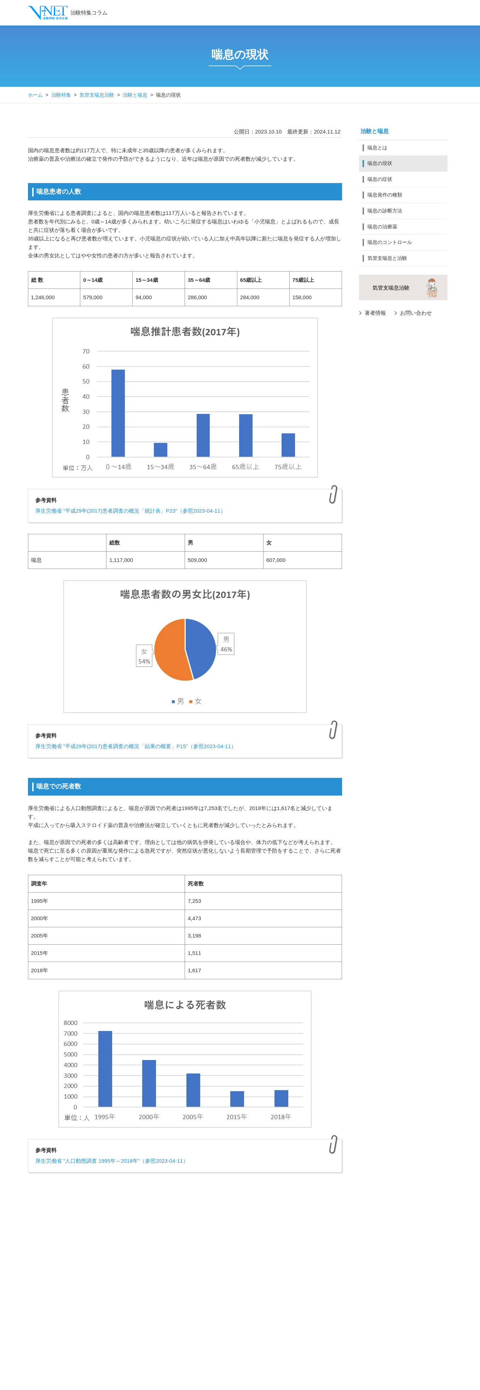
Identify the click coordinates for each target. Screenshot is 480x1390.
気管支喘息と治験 (387, 258)
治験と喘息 (135, 95)
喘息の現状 (380, 163)
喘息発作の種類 (385, 195)
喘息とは (377, 147)
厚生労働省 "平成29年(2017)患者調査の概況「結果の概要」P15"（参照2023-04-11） (135, 746)
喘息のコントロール (390, 242)
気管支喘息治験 (97, 95)
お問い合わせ (416, 313)
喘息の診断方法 (385, 210)
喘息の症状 (380, 179)
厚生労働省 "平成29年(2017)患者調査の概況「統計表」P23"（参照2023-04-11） (130, 511)
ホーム (35, 95)
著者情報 (375, 313)
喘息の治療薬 (382, 226)
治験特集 (61, 95)
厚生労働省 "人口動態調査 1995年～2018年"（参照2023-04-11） (111, 1161)
